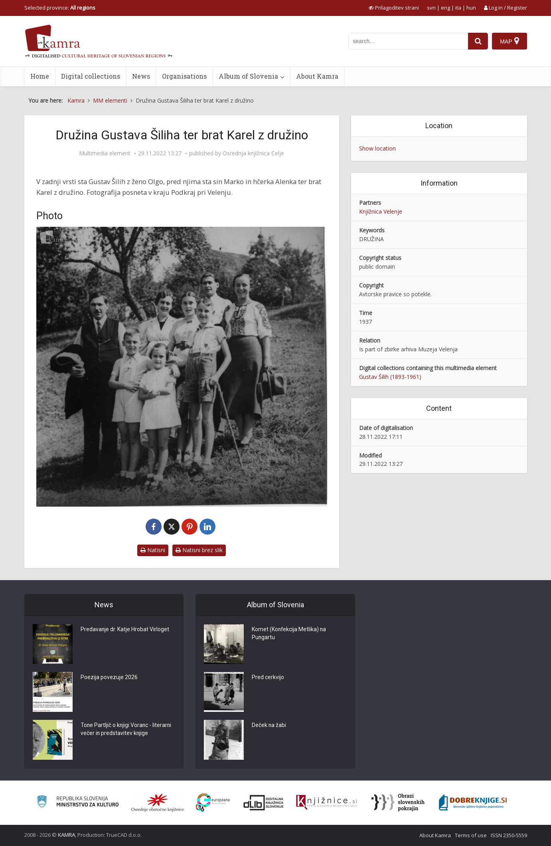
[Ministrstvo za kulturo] (77, 802)
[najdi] (478, 41)
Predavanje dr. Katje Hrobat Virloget (125, 630)
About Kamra (317, 76)
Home (39, 76)
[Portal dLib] (264, 802)
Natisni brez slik (199, 550)
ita (458, 7)
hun (471, 7)
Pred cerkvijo (268, 678)
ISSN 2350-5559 (509, 835)
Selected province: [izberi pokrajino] (59, 7)
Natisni (152, 550)
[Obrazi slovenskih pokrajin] (398, 802)
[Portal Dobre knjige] (473, 802)
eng (445, 7)
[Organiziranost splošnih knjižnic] (157, 802)
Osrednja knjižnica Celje (253, 153)
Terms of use (471, 835)
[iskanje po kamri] (408, 41)
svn (431, 7)
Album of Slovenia (248, 76)
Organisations (184, 76)
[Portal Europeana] (212, 803)
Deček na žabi (269, 726)
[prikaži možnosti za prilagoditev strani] (394, 7)
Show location (377, 148)
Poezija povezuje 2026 (109, 678)
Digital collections (90, 76)
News (141, 76)
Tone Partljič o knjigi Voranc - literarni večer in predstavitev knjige (127, 730)
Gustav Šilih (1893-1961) (390, 376)
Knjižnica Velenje (380, 211)
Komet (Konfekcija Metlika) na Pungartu (289, 634)
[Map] (509, 41)
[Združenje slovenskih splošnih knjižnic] (326, 802)
